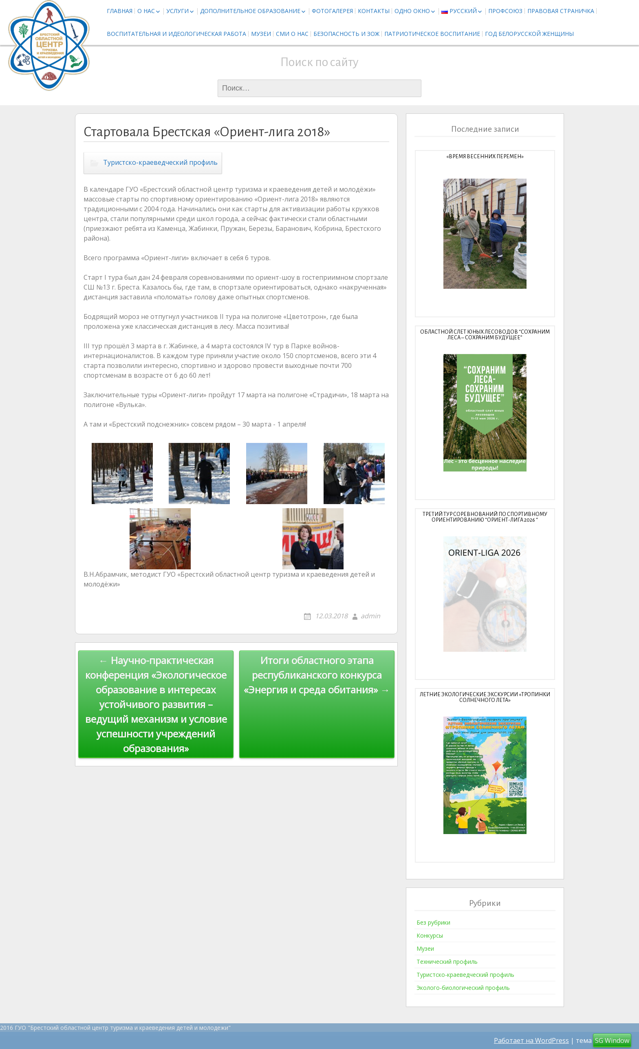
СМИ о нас (292, 34)
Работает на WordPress (531, 1040)
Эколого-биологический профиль (463, 987)
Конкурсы (429, 935)
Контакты (374, 11)
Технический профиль (447, 961)
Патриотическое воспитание (432, 34)
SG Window (612, 1040)
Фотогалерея (332, 11)
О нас (146, 11)
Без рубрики (433, 922)
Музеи (261, 34)
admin (370, 615)
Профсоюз (505, 11)
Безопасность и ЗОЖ (346, 34)
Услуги (177, 11)
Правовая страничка (560, 11)
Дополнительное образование (250, 11)
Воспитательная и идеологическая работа (176, 34)
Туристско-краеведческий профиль (160, 162)
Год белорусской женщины (529, 34)
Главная (119, 11)
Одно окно (412, 11)
